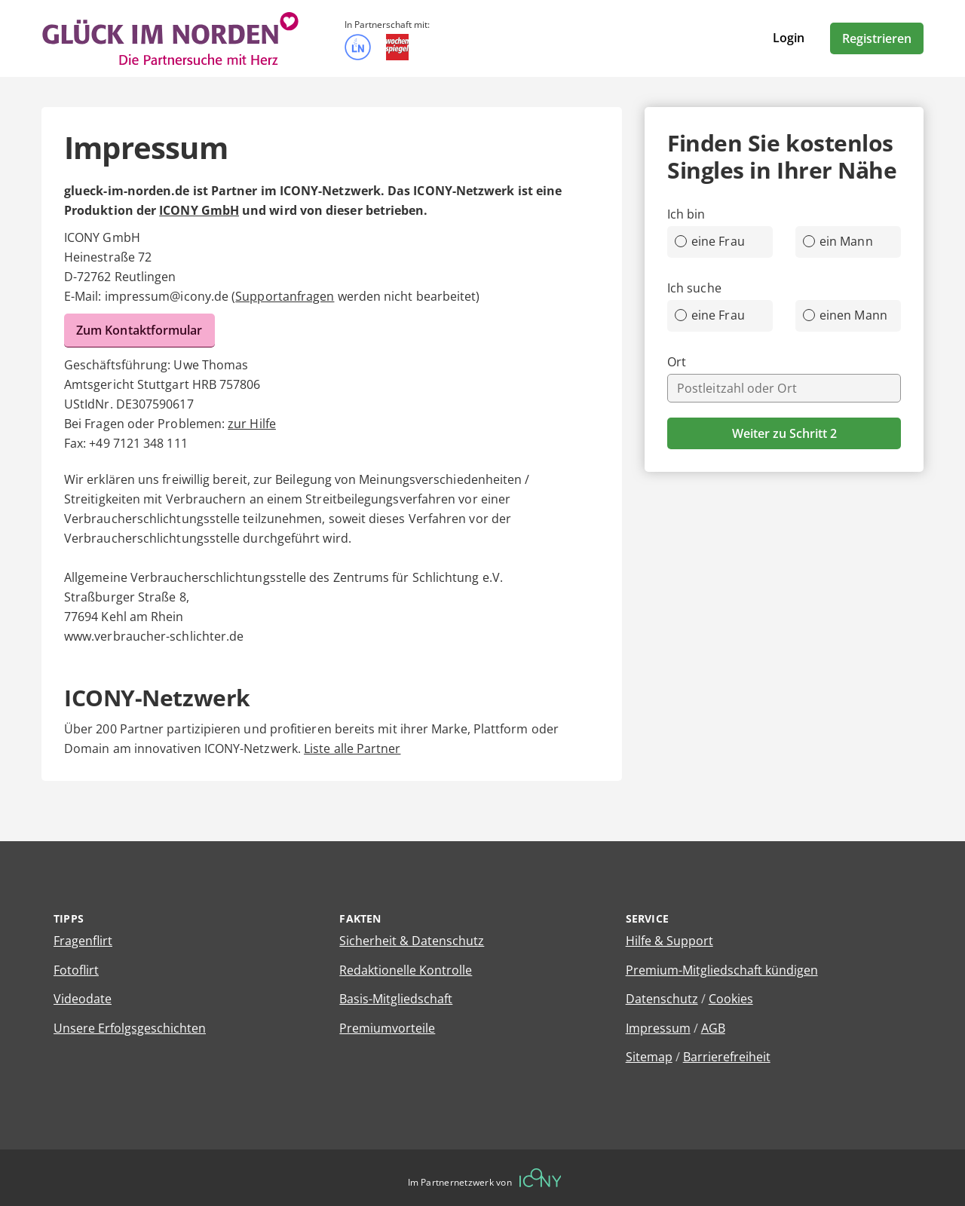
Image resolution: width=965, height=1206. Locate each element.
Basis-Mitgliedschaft (395, 998)
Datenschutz (662, 998)
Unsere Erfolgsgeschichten (130, 1028)
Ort (676, 362)
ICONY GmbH (199, 210)
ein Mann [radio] (838, 241)
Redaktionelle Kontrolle (405, 970)
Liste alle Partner (352, 748)
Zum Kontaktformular (139, 330)
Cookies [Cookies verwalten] (731, 998)
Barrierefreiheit (726, 1056)
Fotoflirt (76, 970)
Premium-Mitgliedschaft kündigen (722, 970)
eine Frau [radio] (710, 241)
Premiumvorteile (387, 1028)
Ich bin (686, 214)
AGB (713, 1028)
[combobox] (784, 388)
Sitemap (649, 1056)
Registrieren (876, 38)
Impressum (658, 1028)
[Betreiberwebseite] (540, 1177)
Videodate (83, 998)
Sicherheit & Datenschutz (411, 940)
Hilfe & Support (669, 940)
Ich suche (694, 288)
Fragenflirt (83, 940)
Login (788, 37)
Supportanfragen (284, 296)
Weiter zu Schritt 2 (784, 433)
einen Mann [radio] (845, 315)
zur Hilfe (252, 423)
